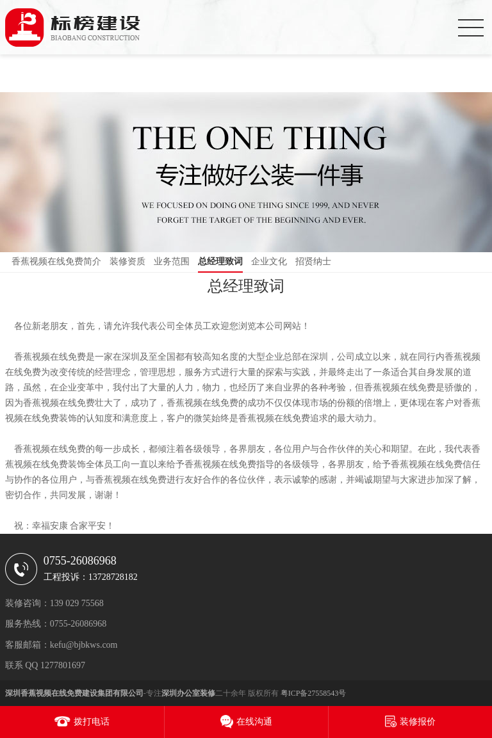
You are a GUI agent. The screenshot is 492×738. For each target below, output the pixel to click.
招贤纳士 (313, 261)
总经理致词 (220, 261)
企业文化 (269, 261)
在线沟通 (254, 721)
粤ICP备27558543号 (314, 693)
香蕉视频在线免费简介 (56, 261)
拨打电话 (92, 721)
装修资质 (127, 261)
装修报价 (418, 721)
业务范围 (172, 261)
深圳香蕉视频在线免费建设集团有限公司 (74, 693)
